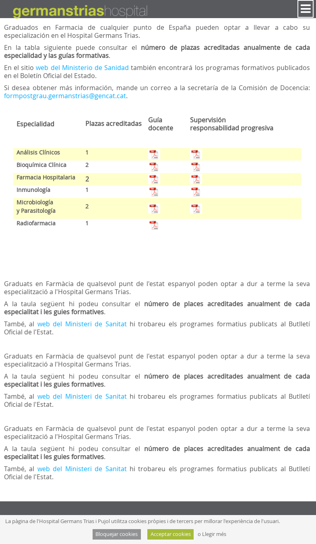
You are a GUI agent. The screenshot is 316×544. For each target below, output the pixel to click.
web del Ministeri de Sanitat (83, 323)
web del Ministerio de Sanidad (83, 67)
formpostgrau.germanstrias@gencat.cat (65, 95)
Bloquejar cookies (116, 534)
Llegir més (214, 534)
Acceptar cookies (171, 534)
